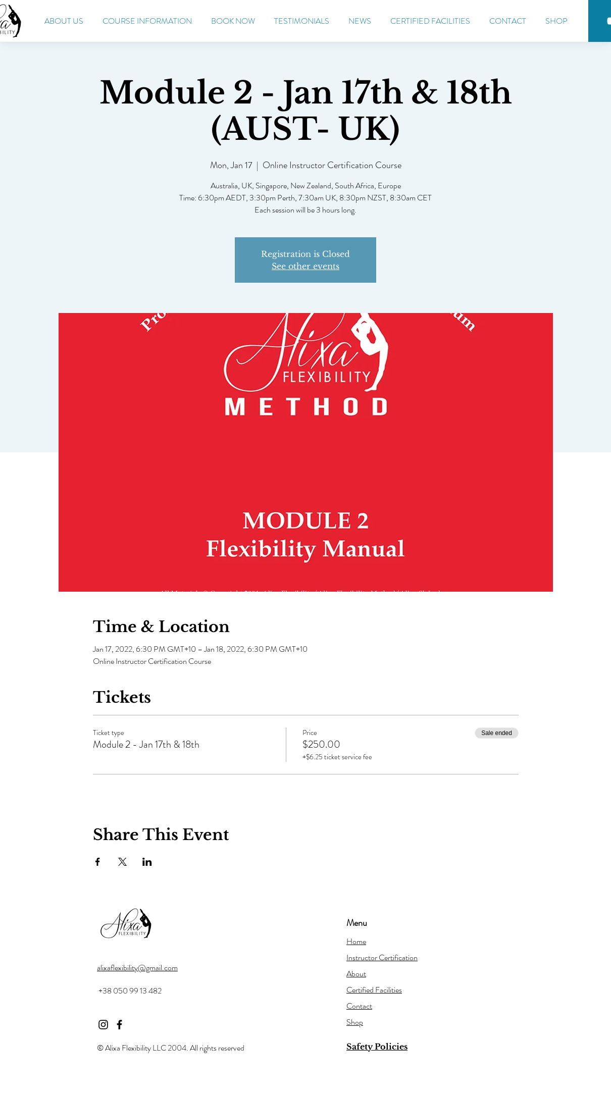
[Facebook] (119, 1024)
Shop (354, 1022)
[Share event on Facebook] (98, 862)
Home (356, 941)
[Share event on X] (122, 862)
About (356, 973)
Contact (359, 1006)
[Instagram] (103, 1024)
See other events (305, 266)
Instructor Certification (382, 957)
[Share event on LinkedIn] (147, 862)
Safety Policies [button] (377, 1046)
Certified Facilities (374, 990)
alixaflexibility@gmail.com (137, 967)
